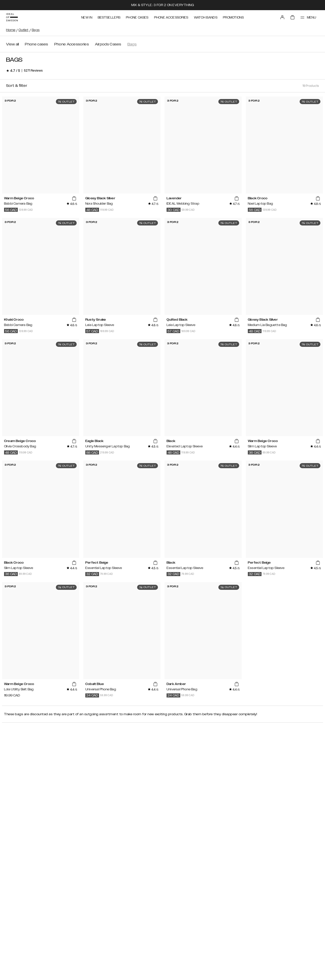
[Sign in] (282, 17)
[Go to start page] (12, 17)
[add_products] (74, 198)
